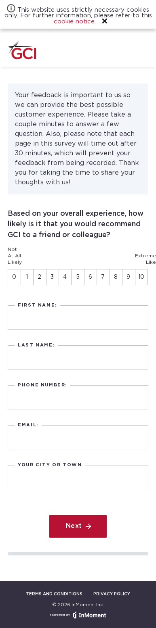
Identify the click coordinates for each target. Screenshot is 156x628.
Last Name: (36, 345)
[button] (104, 21)
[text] (78, 317)
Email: (28, 425)
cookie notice (74, 21)
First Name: (37, 305)
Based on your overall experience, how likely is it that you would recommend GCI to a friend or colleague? (75, 224)
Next (74, 526)
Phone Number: (42, 385)
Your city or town (50, 465)
